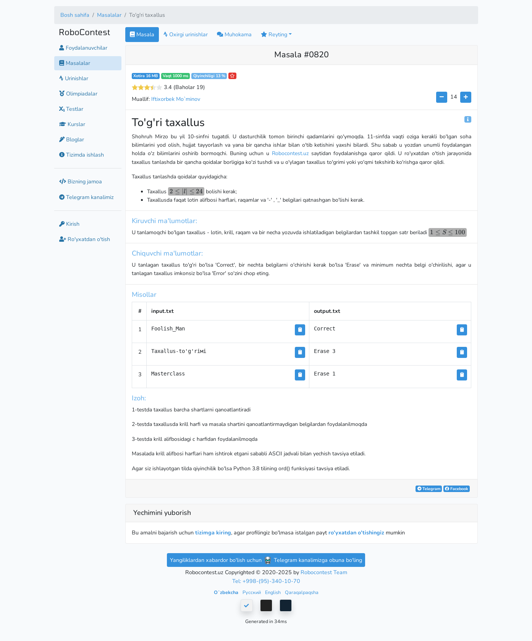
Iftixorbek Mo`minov (175, 99)
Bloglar (71, 139)
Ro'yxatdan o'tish (84, 239)
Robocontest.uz (290, 153)
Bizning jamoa (80, 181)
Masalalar (109, 15)
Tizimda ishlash (81, 155)
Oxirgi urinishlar (185, 34)
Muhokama (234, 34)
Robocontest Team (324, 572)
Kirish (69, 224)
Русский (252, 592)
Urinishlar (73, 78)
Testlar (71, 109)
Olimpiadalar (78, 93)
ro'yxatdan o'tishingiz (356, 532)
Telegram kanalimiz (86, 197)
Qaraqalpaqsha (302, 592)
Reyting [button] (274, 34)
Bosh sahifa (74, 15)
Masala (142, 34)
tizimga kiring (213, 532)
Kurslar (72, 124)
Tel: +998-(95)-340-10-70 (266, 581)
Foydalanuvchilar (83, 48)
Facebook (456, 489)
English (273, 592)
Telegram (428, 489)
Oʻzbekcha (226, 592)
